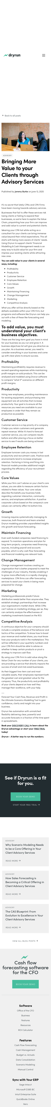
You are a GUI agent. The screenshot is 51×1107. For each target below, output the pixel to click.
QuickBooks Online (25, 1099)
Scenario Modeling (25, 1064)
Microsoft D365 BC (25, 1089)
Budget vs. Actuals (25, 1054)
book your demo (25, 984)
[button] (43, 55)
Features (25, 1020)
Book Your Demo (25, 796)
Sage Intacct (25, 1084)
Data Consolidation (25, 1059)
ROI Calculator (25, 1029)
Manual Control (25, 1069)
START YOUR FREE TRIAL (25, 804)
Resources (26, 1025)
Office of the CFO (25, 1010)
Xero (25, 1103)
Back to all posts (13, 115)
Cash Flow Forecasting (25, 1045)
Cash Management (25, 1049)
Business (25, 1015)
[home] (12, 55)
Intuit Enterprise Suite (25, 1094)
